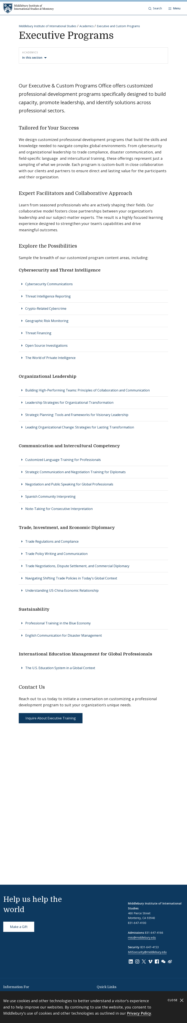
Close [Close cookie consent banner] (176, 1000)
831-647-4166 (154, 933)
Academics (86, 26)
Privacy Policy (139, 1013)
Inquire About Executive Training (50, 718)
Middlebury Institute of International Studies (47, 26)
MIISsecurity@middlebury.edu (147, 952)
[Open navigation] (174, 8)
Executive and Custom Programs (118, 26)
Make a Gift (19, 927)
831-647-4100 (137, 923)
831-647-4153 (149, 947)
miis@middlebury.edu (142, 937)
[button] (155, 8)
